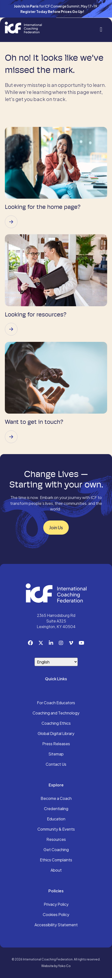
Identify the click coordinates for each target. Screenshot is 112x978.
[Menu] (101, 29)
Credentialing (56, 809)
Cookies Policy (56, 915)
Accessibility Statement (56, 925)
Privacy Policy (56, 904)
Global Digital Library (56, 734)
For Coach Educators (56, 703)
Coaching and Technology (56, 713)
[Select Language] (56, 662)
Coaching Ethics (56, 723)
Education (56, 819)
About (56, 870)
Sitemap (56, 754)
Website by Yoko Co (56, 966)
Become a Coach (56, 798)
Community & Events (56, 829)
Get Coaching (56, 850)
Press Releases (56, 744)
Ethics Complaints (56, 860)
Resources (56, 839)
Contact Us (56, 764)
